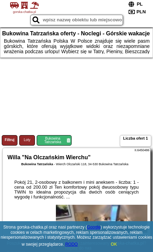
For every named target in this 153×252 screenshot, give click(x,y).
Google (94, 227)
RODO (71, 244)
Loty (27, 140)
